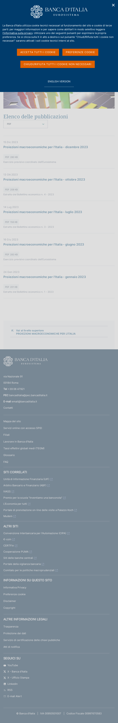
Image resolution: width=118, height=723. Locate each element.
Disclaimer (9, 601)
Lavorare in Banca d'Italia (18, 441)
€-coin (7, 539)
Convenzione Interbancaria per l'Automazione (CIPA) (34, 533)
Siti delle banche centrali (18, 557)
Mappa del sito (12, 421)
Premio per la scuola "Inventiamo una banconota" (32, 497)
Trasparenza (10, 626)
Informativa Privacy (14, 587)
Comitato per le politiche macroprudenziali (28, 570)
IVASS (7, 491)
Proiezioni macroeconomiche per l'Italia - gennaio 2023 (44, 277)
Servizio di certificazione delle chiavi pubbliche (31, 640)
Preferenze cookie (14, 594)
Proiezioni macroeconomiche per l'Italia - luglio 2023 (42, 212)
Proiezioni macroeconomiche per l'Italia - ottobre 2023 (44, 179)
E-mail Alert (12, 696)
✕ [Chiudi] (113, 5)
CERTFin (8, 545)
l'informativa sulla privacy (18, 33)
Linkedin (10, 683)
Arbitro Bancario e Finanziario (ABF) (24, 485)
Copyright (9, 607)
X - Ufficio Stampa (16, 677)
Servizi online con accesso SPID (22, 428)
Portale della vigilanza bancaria (22, 564)
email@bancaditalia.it (24, 401)
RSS (8, 690)
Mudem (7, 516)
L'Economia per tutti (15, 503)
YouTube (10, 665)
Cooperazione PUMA (15, 551)
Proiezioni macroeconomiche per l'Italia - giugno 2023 (43, 244)
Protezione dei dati (14, 633)
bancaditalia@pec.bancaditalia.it (28, 395)
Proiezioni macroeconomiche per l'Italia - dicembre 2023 (45, 147)
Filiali (6, 434)
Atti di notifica (11, 646)
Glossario (9, 455)
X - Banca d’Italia (15, 671)
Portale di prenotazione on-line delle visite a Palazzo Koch (38, 510)
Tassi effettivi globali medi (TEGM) (23, 448)
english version (59, 83)
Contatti (8, 407)
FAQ (5, 461)
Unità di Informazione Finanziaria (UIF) (26, 479)
